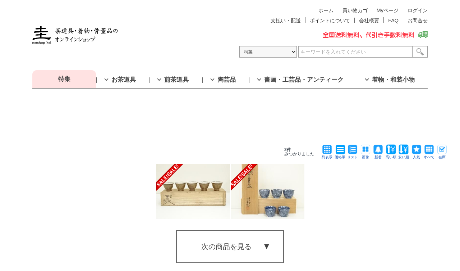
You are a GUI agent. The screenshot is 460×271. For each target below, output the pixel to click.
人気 (416, 155)
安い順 (403, 155)
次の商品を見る (226, 246)
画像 (365, 155)
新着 (378, 155)
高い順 (391, 155)
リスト (352, 155)
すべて (429, 155)
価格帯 (340, 155)
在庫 (442, 155)
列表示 (327, 155)
